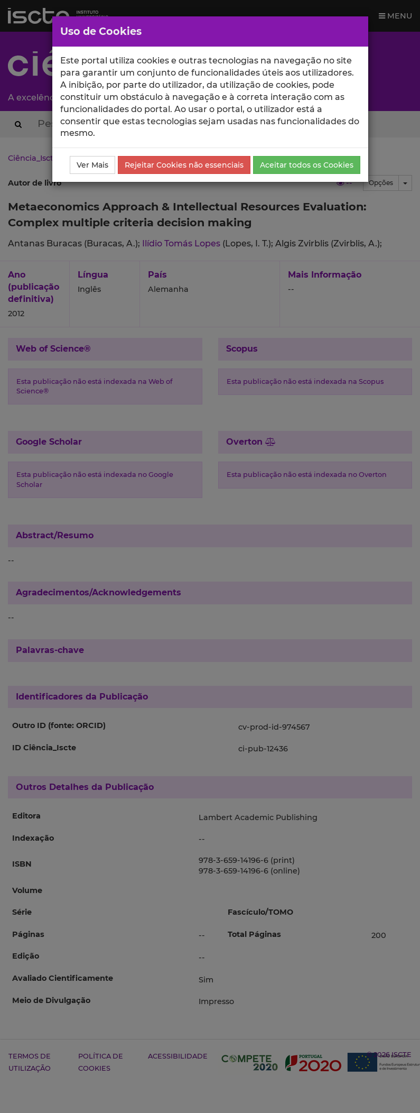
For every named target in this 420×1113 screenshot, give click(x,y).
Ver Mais (92, 165)
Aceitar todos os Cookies (306, 165)
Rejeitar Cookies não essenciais (184, 165)
